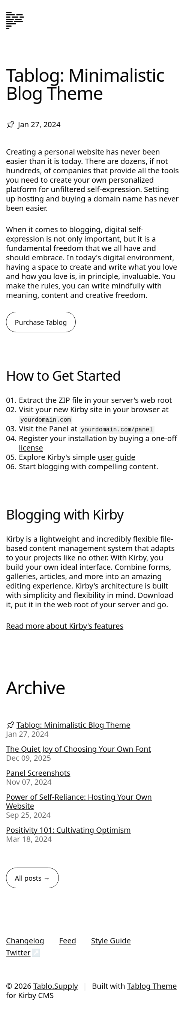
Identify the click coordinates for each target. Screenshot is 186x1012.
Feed (67, 940)
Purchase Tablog (41, 322)
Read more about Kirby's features (64, 626)
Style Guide (111, 940)
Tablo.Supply (55, 986)
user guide (116, 457)
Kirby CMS (36, 995)
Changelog (25, 940)
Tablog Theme (152, 986)
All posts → (32, 878)
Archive (35, 687)
